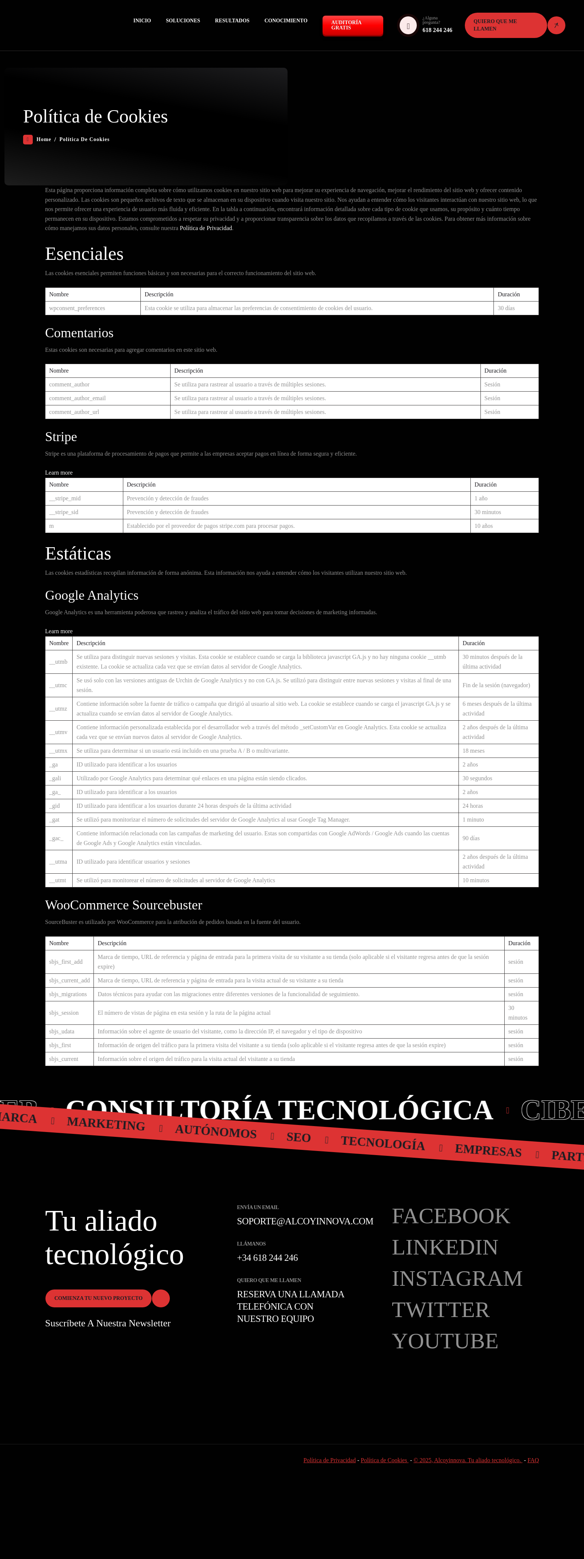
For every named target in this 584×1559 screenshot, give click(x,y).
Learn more (59, 472)
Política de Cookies (385, 1460)
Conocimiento (286, 20)
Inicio (142, 20)
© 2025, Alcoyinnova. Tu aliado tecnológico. (468, 1460)
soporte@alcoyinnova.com (305, 1221)
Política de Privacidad (206, 228)
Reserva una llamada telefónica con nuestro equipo (290, 1306)
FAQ (533, 1460)
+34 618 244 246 (267, 1258)
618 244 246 (437, 30)
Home (37, 139)
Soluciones (183, 20)
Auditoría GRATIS (346, 25)
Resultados (232, 20)
